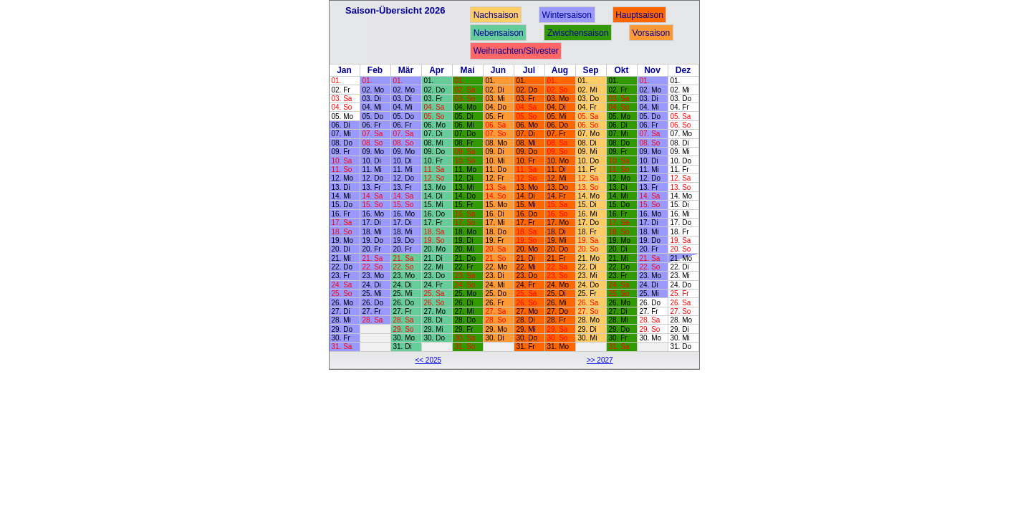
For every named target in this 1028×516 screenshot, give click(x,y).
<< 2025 (428, 360)
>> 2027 (600, 360)
